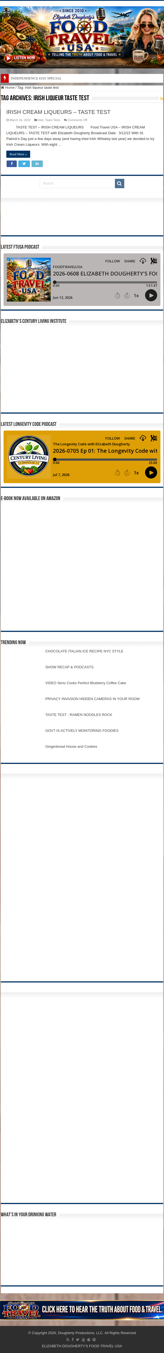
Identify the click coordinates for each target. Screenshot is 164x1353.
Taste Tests (52, 120)
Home (8, 87)
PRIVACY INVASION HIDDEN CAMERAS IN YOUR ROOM (92, 699)
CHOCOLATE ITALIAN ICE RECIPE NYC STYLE (84, 651)
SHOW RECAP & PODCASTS (69, 667)
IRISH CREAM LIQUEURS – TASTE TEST (58, 112)
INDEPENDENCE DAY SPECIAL (36, 78)
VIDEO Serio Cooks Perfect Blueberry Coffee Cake (85, 683)
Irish (41, 120)
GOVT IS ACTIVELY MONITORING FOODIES (81, 731)
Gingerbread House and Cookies (71, 746)
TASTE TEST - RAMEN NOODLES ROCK (78, 715)
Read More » (18, 154)
